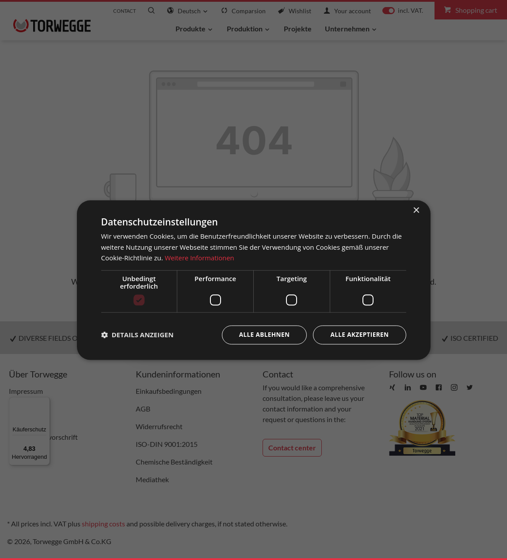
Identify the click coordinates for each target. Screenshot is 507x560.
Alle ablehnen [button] (262, 335)
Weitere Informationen (200, 257)
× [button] (416, 210)
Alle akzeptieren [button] (358, 335)
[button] (137, 335)
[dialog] (254, 280)
